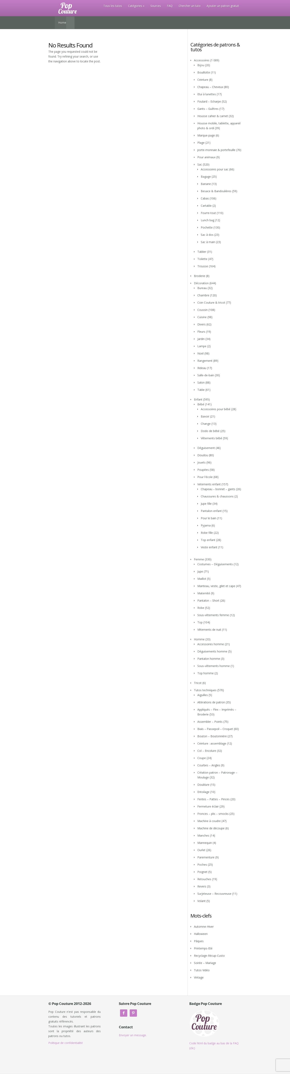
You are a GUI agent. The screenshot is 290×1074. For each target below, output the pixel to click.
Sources (155, 6)
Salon (201, 382)
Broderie (199, 276)
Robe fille (207, 533)
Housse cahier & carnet (212, 116)
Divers (201, 324)
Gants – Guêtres (208, 109)
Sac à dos (207, 235)
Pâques (199, 941)
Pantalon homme (208, 659)
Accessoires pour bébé (215, 409)
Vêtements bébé (211, 438)
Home (62, 22)
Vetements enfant (209, 484)
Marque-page (206, 135)
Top (200, 622)
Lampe (201, 346)
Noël (200, 353)
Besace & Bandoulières (216, 191)
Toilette (202, 259)
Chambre (203, 295)
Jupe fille (206, 504)
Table (201, 390)
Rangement (204, 361)
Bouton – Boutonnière (212, 736)
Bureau (202, 288)
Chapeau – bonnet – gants (218, 489)
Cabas (205, 198)
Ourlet (201, 850)
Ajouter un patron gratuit (223, 6)
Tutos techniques (205, 690)
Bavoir (205, 416)
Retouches (204, 879)
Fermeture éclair (208, 806)
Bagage (206, 176)
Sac (199, 164)
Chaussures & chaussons (217, 496)
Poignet (202, 872)
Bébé (200, 404)
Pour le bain (208, 518)
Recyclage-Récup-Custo (209, 956)
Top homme (205, 673)
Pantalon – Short (208, 600)
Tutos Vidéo (202, 970)
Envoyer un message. (133, 1035)
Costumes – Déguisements (215, 564)
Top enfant (208, 540)
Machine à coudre (209, 821)
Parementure (205, 857)
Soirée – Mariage (205, 963)
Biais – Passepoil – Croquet (215, 729)
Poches (202, 864)
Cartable (206, 206)
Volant (201, 901)
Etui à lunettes (206, 94)
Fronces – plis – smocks (213, 814)
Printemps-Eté (203, 948)
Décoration (201, 283)
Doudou (202, 455)
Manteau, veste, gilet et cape (216, 586)
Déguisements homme (212, 651)
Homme (199, 639)
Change (206, 424)
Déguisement (206, 448)
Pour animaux (206, 157)
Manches (203, 835)
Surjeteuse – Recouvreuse (214, 894)
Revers (201, 886)
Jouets (201, 462)
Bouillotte (203, 72)
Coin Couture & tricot (211, 302)
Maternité (203, 593)
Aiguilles (202, 695)
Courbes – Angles (208, 765)
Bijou (200, 65)
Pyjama (206, 525)
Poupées (203, 470)
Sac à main (208, 242)
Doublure (203, 785)
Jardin (201, 339)
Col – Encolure (206, 751)
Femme (199, 559)
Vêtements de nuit (209, 629)
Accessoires (201, 60)
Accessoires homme (210, 644)
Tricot (198, 683)
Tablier (201, 252)
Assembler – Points (210, 722)
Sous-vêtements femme (213, 615)
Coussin (202, 310)
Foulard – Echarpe (209, 101)
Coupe (201, 758)
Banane (206, 184)
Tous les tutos (112, 6)
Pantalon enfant (211, 511)
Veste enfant (209, 547)
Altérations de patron (211, 702)
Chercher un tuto (190, 6)
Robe (200, 608)
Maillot (201, 579)
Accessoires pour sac (214, 169)
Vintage (199, 977)
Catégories (135, 6)
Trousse (202, 266)
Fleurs (201, 332)
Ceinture (202, 80)
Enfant (198, 399)
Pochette (207, 227)
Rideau (201, 368)
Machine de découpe (211, 828)
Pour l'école (205, 477)
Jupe (200, 571)
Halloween (201, 934)
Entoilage (203, 792)
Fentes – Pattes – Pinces (213, 799)
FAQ (170, 6)
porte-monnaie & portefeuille (216, 150)
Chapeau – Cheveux (210, 87)
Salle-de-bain (205, 375)
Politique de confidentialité (65, 1043)
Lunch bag (207, 220)
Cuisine (202, 317)
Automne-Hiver (204, 926)
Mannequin (204, 843)
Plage (201, 143)
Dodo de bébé (210, 431)
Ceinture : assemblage (211, 743)
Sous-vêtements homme (213, 666)
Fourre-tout (208, 213)
